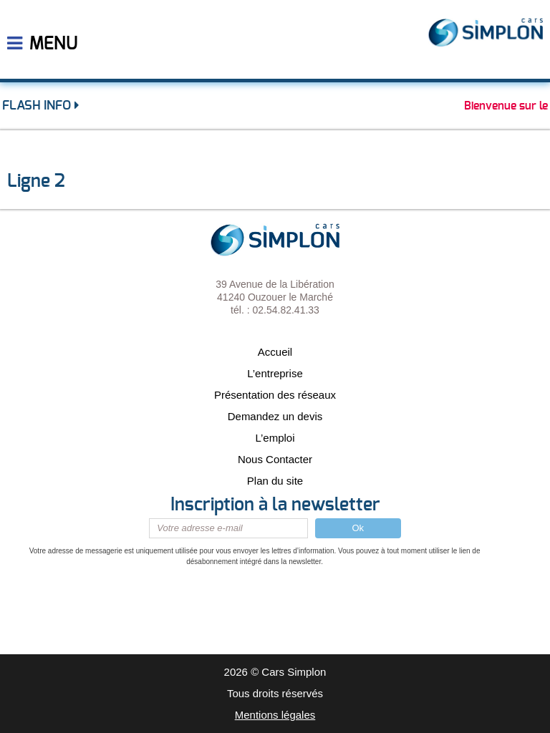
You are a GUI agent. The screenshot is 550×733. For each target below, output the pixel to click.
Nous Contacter (275, 459)
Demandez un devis (275, 416)
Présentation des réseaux (275, 395)
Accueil (275, 352)
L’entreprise (275, 373)
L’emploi (274, 438)
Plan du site (275, 481)
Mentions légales (275, 715)
